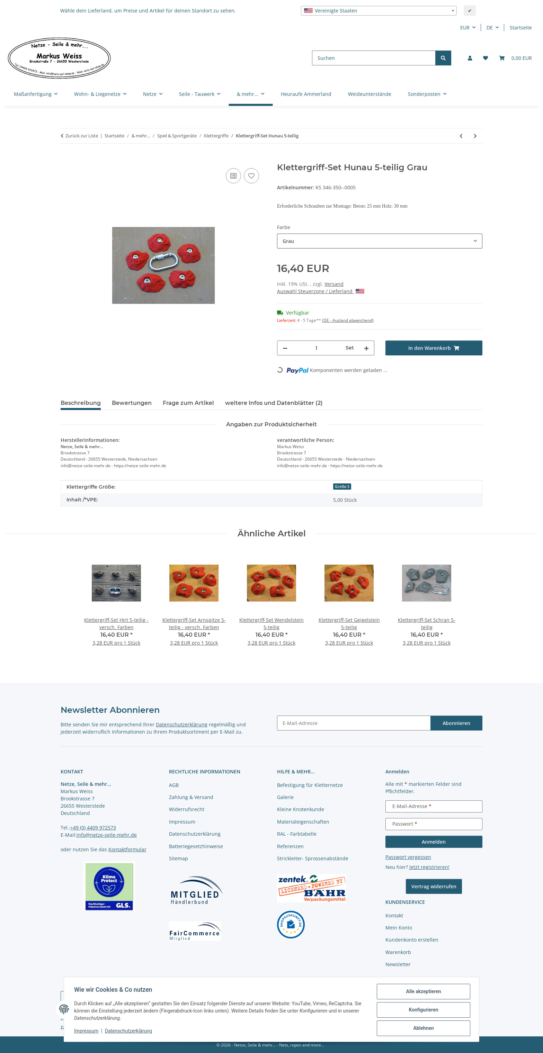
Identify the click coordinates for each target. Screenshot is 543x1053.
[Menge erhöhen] (366, 348)
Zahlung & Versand (191, 797)
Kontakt (394, 915)
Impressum (87, 1031)
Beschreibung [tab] (81, 403)
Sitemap (178, 858)
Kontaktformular (127, 849)
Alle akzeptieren (422, 992)
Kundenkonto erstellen (411, 939)
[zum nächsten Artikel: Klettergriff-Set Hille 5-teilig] (475, 135)
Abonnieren (456, 723)
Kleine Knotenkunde (300, 809)
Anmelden (434, 841)
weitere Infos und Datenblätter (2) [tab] (274, 403)
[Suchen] (374, 58)
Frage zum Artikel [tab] (188, 403)
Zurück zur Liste (81, 136)
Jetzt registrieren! (429, 867)
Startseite (521, 27)
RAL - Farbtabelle (297, 833)
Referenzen (290, 846)
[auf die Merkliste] (251, 175)
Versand (334, 284)
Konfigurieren (422, 1010)
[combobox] (379, 11)
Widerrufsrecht (186, 809)
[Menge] (316, 348)
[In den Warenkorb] (66, 159)
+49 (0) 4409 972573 (93, 827)
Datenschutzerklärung (129, 1031)
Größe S (342, 486)
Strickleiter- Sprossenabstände (312, 858)
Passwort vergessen (408, 857)
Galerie (285, 797)
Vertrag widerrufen (433, 886)
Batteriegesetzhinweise (196, 846)
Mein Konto (398, 927)
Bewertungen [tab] (132, 403)
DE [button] (490, 27)
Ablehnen (422, 1028)
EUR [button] (465, 27)
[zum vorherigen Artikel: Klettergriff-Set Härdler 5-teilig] (461, 135)
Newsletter (398, 964)
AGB (174, 785)
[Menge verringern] (285, 348)
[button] (470, 58)
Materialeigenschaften (303, 821)
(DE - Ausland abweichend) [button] (348, 320)
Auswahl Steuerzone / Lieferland (320, 291)
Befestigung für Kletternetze (310, 785)
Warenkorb (398, 952)
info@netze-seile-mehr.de (107, 835)
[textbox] (378, 10)
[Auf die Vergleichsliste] (233, 175)
